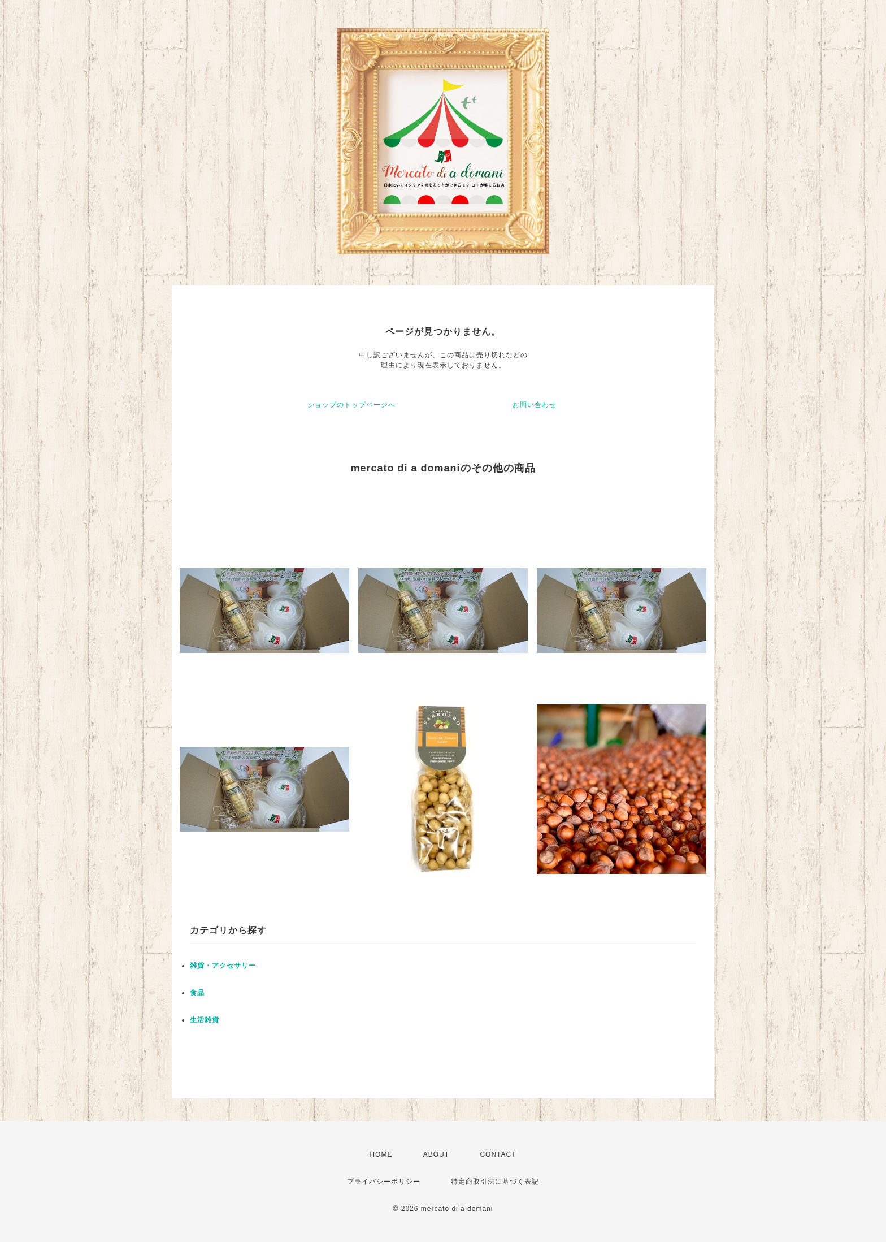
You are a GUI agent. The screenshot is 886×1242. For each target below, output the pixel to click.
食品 (197, 993)
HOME (381, 1154)
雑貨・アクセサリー (223, 966)
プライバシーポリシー (383, 1181)
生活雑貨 (204, 1020)
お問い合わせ (535, 405)
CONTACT (498, 1154)
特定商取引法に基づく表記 (495, 1181)
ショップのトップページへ (351, 405)
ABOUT (436, 1154)
